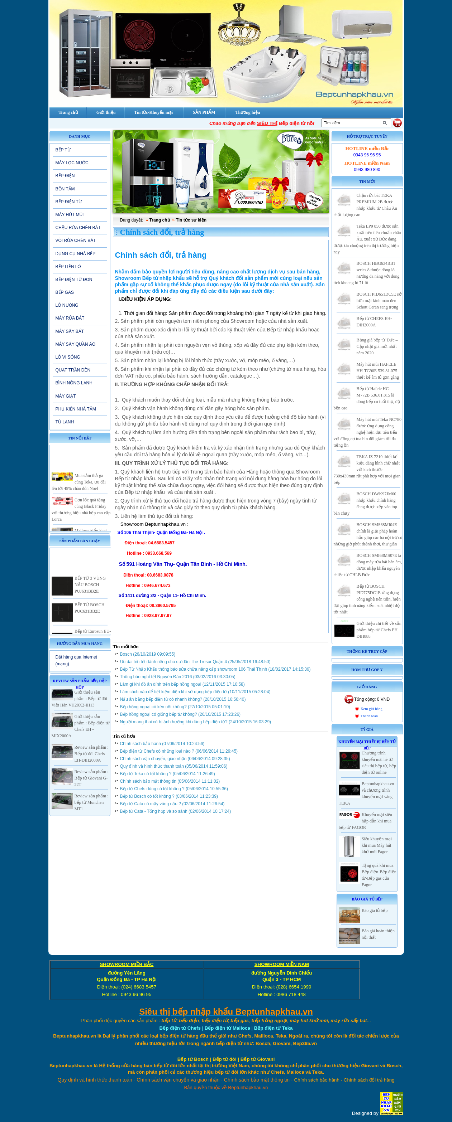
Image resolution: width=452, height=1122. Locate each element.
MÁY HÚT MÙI (70, 214)
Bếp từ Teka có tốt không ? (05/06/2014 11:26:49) (167, 773)
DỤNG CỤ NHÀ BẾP (76, 253)
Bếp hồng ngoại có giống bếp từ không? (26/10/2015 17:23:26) (180, 714)
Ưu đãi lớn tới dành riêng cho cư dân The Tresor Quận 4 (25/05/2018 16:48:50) (195, 661)
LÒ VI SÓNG (68, 357)
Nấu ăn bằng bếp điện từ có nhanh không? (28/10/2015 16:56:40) (183, 699)
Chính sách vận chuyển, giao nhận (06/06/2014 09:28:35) (175, 758)
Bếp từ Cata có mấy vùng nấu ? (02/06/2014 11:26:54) (172, 803)
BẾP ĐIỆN (65, 175)
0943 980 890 (367, 169)
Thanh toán (369, 716)
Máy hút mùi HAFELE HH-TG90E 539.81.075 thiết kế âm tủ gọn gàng (378, 371)
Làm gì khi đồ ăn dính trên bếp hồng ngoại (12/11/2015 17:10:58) (182, 684)
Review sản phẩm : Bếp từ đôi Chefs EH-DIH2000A (92, 754)
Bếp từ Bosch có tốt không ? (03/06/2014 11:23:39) (169, 796)
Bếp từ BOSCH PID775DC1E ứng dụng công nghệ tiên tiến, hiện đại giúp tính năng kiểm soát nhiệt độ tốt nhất (367, 599)
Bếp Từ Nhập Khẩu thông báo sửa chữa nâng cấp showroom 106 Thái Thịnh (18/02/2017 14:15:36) (215, 669)
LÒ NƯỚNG (67, 305)
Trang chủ (159, 220)
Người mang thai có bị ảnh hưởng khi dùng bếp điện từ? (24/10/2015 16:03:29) (195, 721)
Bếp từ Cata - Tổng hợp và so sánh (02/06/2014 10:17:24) (175, 811)
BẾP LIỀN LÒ (68, 266)
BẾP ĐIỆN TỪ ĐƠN (74, 279)
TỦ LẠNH (65, 421)
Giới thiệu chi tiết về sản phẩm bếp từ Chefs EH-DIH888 (379, 630)
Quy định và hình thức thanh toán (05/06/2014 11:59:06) (174, 766)
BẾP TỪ (63, 149)
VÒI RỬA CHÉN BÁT (76, 240)
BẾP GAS (65, 292)
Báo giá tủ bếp (374, 910)
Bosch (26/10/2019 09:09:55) (148, 654)
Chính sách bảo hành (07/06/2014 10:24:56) (162, 743)
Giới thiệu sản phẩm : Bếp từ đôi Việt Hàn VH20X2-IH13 (79, 699)
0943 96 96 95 (367, 154)
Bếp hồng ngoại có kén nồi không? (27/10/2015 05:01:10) (175, 706)
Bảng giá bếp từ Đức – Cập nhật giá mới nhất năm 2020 (377, 346)
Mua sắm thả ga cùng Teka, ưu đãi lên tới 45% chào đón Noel (79, 490)
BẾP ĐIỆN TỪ (69, 201)
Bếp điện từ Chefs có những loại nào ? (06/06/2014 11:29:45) (179, 751)
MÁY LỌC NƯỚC (72, 162)
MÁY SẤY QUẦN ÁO (76, 344)
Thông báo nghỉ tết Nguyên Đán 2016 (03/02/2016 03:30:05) (177, 676)
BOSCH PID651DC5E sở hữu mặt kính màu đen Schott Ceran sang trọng (379, 301)
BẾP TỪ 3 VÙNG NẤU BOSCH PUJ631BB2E (90, 592)
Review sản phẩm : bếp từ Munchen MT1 (92, 802)
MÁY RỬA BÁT (70, 318)
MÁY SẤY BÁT (70, 331)
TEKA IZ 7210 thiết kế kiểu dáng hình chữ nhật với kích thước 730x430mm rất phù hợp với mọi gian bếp (367, 469)
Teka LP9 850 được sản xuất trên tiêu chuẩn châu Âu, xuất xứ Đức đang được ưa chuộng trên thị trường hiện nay (367, 239)
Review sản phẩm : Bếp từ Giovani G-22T (92, 778)
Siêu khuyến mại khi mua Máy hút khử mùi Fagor (377, 845)
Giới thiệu (106, 112)
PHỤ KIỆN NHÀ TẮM (76, 409)
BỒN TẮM (65, 188)
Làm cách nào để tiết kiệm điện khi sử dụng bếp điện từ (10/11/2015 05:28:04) (195, 691)
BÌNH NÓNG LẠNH (74, 382)
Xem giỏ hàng (371, 709)
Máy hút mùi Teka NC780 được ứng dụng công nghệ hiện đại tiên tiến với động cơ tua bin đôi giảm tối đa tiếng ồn (368, 432)
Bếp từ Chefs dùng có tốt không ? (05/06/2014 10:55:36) (174, 788)
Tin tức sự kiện (191, 220)
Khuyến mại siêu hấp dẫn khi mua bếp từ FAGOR (365, 821)
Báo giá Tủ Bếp (367, 899)
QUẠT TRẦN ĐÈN (73, 370)
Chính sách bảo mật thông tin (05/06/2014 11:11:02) (170, 781)
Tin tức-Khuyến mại (153, 112)
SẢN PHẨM (204, 112)
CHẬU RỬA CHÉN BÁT (78, 227)
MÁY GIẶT (66, 396)
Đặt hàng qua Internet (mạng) (76, 660)
